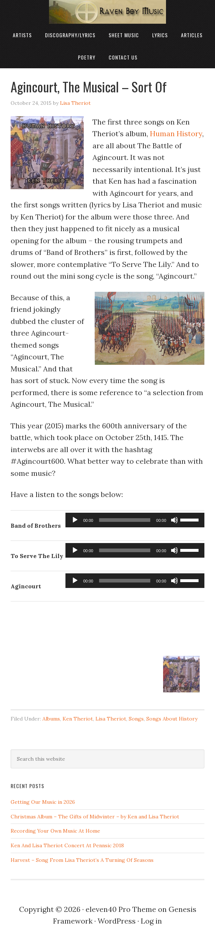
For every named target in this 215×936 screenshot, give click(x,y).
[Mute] (174, 520)
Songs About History (171, 718)
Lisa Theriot (110, 718)
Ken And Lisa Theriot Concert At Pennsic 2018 (67, 845)
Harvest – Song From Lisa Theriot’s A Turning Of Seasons (82, 860)
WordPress (117, 920)
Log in (151, 920)
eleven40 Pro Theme (121, 909)
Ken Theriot (78, 718)
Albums (51, 718)
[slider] (124, 520)
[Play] (75, 520)
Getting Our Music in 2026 (43, 802)
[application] (134, 520)
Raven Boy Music (107, 12)
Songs (136, 718)
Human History (176, 133)
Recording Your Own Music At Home (55, 831)
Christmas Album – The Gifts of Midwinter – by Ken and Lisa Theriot (95, 816)
